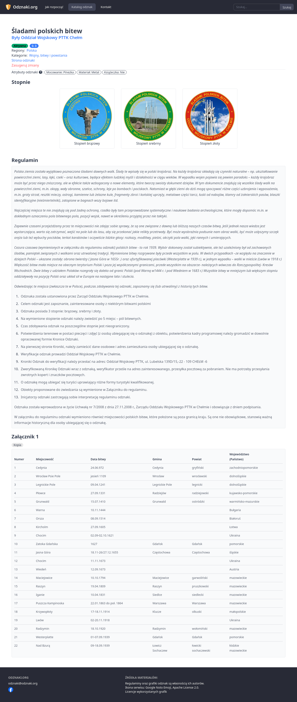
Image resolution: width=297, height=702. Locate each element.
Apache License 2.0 (185, 687)
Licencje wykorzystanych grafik (146, 692)
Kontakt (106, 7)
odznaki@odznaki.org (23, 683)
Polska (32, 50)
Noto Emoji (163, 687)
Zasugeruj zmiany (25, 65)
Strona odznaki (23, 60)
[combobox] (256, 7)
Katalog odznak (82, 7)
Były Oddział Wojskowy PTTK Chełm (47, 37)
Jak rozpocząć (54, 7)
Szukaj (287, 7)
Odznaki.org (21, 7)
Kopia (17, 445)
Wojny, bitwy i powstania (48, 55)
